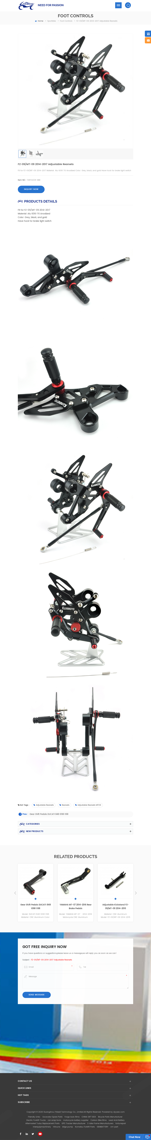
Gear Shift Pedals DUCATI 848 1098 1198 (49, 814)
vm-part (114, 1126)
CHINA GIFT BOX (89, 1116)
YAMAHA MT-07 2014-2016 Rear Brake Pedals (75, 906)
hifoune (56, 1126)
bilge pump (67, 1126)
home (39, 21)
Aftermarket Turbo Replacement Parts (42, 1123)
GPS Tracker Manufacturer (73, 1123)
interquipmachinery (42, 1126)
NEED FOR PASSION (51, 5)
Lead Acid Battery (117, 1120)
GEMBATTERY (102, 1126)
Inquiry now (31, 189)
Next (136, 893)
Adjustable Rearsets (44, 805)
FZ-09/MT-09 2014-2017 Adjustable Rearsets (51, 959)
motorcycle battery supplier (75, 1120)
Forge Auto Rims (72, 1116)
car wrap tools (54, 1120)
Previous (15, 893)
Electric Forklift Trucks (36, 1120)
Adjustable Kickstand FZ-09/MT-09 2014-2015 (115, 906)
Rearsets (64, 805)
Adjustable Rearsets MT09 (88, 805)
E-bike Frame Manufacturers (100, 1123)
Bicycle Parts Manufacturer (110, 1116)
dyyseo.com (119, 1112)
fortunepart (120, 1123)
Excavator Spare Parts (52, 1116)
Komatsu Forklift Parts (85, 1126)
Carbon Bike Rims (99, 1120)
